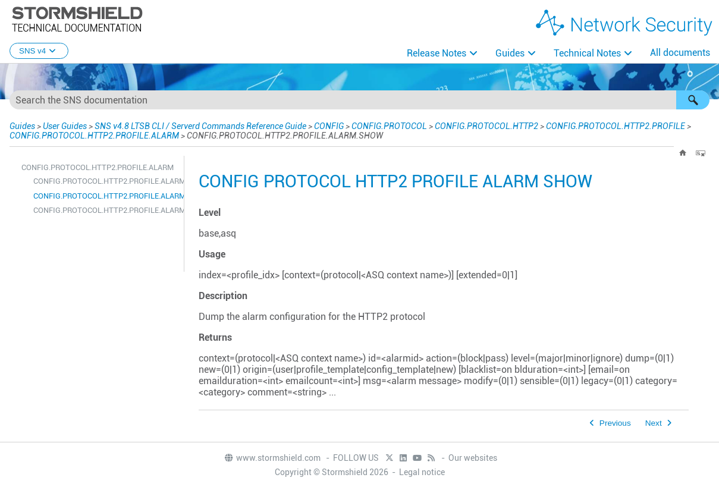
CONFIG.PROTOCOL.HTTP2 (486, 126)
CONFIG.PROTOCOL (389, 126)
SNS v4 (39, 50)
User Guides (65, 126)
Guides (510, 53)
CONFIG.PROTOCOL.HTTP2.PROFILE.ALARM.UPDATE (105, 210)
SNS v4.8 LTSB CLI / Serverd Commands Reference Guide (200, 126)
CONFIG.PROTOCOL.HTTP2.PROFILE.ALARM (94, 135)
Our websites (472, 458)
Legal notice (422, 472)
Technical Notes (587, 53)
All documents (680, 52)
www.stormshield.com (272, 458)
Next (653, 423)
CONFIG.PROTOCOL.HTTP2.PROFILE (615, 126)
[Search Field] (359, 99)
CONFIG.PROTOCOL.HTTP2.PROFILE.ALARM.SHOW (105, 195)
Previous (615, 423)
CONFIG (329, 126)
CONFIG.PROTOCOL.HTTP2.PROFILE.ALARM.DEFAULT (105, 181)
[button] (692, 99)
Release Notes (436, 53)
